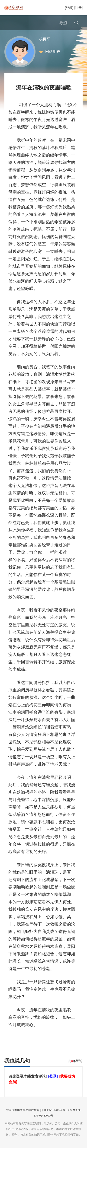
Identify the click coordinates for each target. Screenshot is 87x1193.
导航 (63, 22)
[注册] (78, 8)
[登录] (69, 8)
